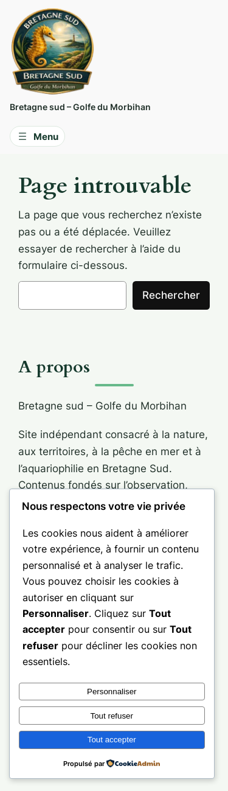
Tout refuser (112, 715)
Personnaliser (112, 691)
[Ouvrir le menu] (37, 136)
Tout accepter (112, 739)
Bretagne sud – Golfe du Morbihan (80, 107)
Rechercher (171, 295)
